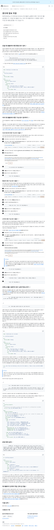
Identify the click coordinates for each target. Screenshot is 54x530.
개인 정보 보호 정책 (5, 518)
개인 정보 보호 (18, 525)
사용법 (11, 8)
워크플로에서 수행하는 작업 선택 (26, 8)
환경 (32, 120)
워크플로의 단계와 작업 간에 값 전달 (14, 486)
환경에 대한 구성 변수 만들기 (10, 181)
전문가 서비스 (31, 525)
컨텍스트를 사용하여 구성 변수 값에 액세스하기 (13, 129)
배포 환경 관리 (15, 186)
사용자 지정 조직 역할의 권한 (14, 230)
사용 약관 (12, 525)
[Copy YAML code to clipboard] (43, 67)
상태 (22, 525)
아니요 (9, 516)
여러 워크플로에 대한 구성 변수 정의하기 (16, 117)
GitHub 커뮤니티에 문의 (33, 516)
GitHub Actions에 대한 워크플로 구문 (12, 499)
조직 (23, 120)
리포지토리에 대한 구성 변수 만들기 (12, 133)
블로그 (36, 525)
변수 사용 (35, 8)
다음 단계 (6, 503)
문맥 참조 (10, 291)
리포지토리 (26, 120)
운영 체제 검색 (7, 442)
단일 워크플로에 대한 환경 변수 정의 (14, 46)
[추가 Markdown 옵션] (13, 25)
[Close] (51, 2)
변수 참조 (10, 505)
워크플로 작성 (16, 8)
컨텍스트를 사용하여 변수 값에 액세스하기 (16, 287)
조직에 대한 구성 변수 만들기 (10, 219)
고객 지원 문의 (31, 517)
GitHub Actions (6, 8)
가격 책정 (26, 525)
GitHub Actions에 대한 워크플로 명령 (11, 493)
